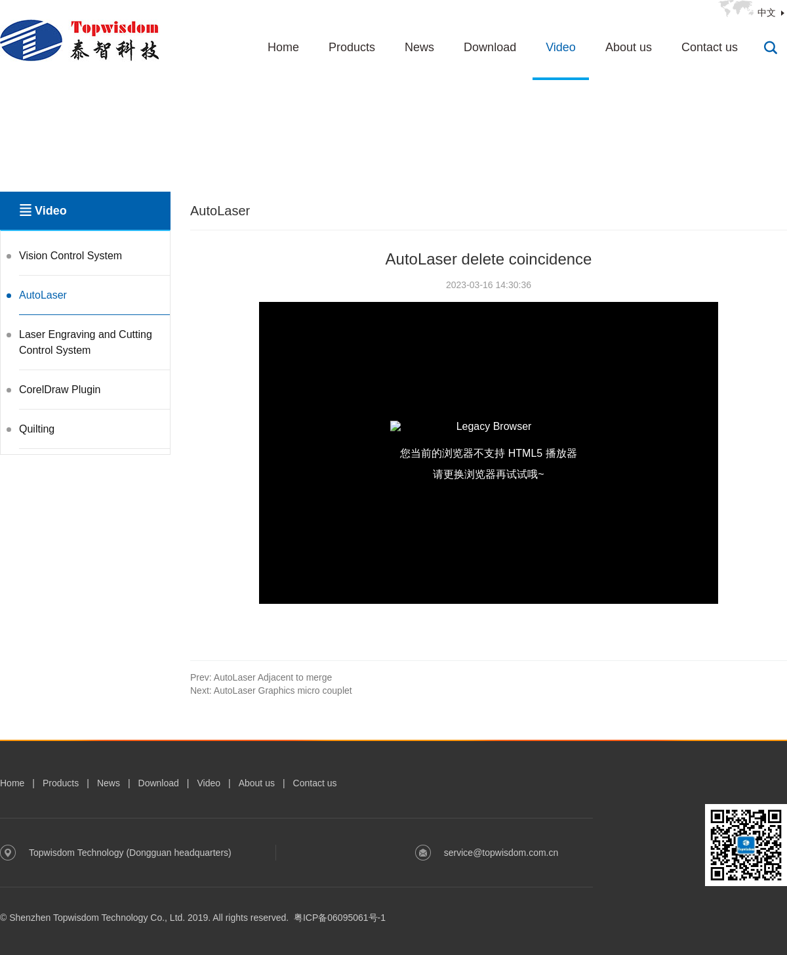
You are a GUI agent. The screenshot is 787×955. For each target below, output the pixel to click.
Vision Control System (70, 255)
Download (490, 47)
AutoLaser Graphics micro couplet (271, 690)
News (419, 47)
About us (628, 47)
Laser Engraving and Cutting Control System (85, 342)
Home (283, 47)
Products (352, 47)
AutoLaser (43, 295)
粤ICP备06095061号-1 (340, 917)
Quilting (36, 429)
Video (561, 47)
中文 (766, 12)
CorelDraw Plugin (60, 389)
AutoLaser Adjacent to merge (261, 677)
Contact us (709, 47)
